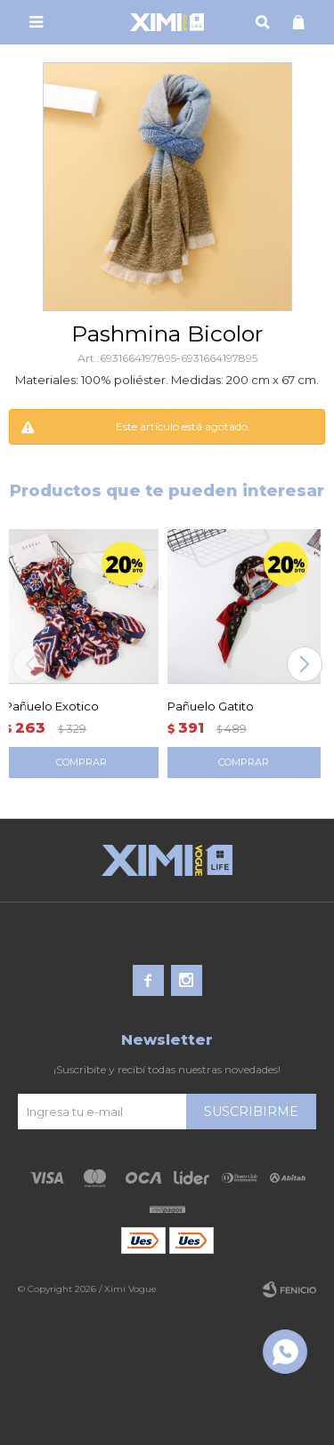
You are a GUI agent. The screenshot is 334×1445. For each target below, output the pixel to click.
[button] (304, 664)
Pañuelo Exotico (51, 706)
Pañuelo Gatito (210, 706)
